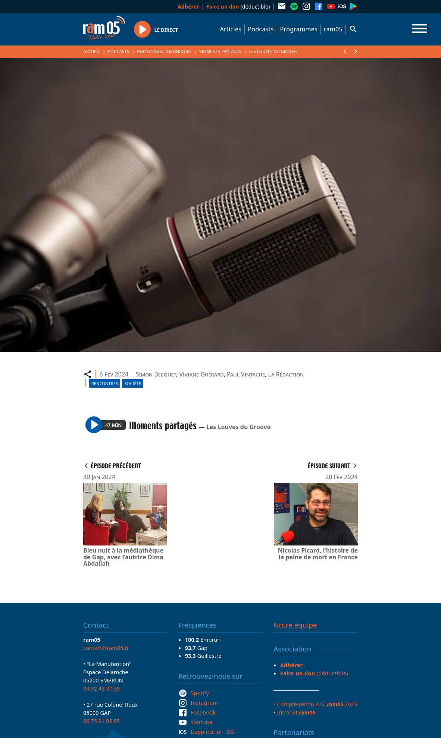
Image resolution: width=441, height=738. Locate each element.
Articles (231, 29)
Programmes (299, 29)
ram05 (333, 29)
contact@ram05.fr (106, 647)
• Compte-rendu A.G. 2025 (315, 704)
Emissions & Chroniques (164, 51)
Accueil (91, 51)
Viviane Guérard (201, 374)
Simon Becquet (156, 374)
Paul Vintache (246, 374)
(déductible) (238, 6)
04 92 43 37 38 (101, 688)
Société (133, 383)
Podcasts (260, 29)
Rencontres (104, 383)
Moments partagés (220, 51)
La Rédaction (286, 374)
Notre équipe (295, 625)
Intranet (296, 712)
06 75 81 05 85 (101, 721)
